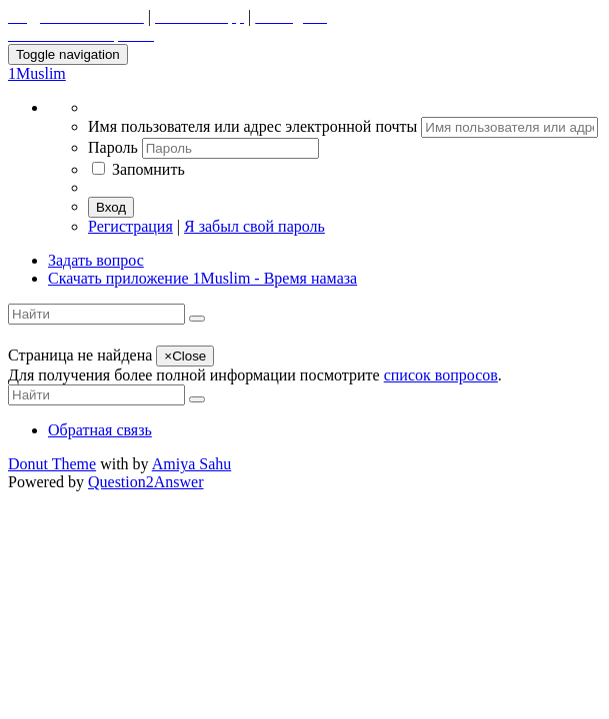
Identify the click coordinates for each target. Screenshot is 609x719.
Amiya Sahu (192, 463)
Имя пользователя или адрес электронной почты (254, 126)
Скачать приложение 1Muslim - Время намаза (202, 278)
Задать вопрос (96, 260)
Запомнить (138, 169)
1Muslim (37, 73)
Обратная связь (100, 429)
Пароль (115, 147)
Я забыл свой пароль (254, 226)
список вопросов (441, 374)
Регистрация (130, 226)
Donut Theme (52, 463)
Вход (111, 207)
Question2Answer (146, 481)
